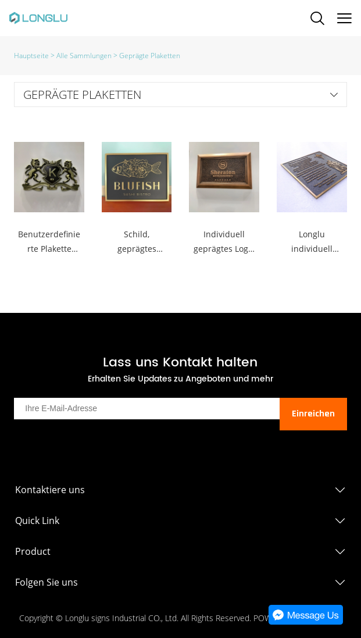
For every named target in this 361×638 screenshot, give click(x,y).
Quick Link (37, 520)
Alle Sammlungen (84, 55)
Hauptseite (31, 55)
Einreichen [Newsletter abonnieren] (313, 414)
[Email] (146, 408)
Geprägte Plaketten (149, 55)
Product (33, 551)
